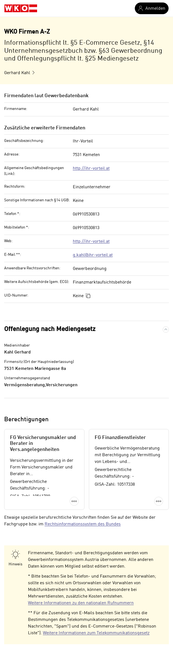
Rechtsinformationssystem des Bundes (83, 524)
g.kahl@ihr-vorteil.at (93, 255)
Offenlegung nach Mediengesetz (49, 329)
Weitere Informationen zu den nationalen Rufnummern (81, 603)
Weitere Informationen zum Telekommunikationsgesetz (96, 633)
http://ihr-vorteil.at (91, 168)
